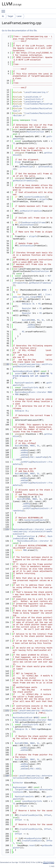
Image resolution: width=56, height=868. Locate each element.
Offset (23, 806)
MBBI (50, 392)
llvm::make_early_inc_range (32, 295)
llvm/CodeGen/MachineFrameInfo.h (32, 105)
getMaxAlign (26, 166)
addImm (31, 327)
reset (32, 845)
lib (3, 16)
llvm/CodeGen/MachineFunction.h (32, 109)
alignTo (43, 199)
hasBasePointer (34, 838)
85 (6, 364)
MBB (44, 290)
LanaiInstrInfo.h (33, 99)
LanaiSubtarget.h (33, 101)
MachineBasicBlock (23, 371)
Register (26, 308)
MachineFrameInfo (24, 382)
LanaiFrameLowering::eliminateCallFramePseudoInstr (32, 531)
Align (18, 162)
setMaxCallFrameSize (31, 211)
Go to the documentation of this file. (19, 30)
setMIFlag (26, 462)
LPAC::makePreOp (37, 457)
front (31, 373)
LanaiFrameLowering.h (36, 92)
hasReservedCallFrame (33, 222)
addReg (31, 324)
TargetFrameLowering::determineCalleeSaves (32, 790)
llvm (33, 120)
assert (18, 373)
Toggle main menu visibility (4, 9)
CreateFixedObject (30, 815)
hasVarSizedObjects (34, 197)
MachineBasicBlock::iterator (31, 392)
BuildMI (26, 320)
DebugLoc (26, 303)
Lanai (19, 16)
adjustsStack (27, 224)
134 (6, 529)
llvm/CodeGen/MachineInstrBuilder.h (32, 114)
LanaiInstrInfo (30, 387)
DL (34, 303)
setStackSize (27, 245)
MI (40, 294)
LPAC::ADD (34, 768)
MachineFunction (35, 131)
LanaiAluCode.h (32, 97)
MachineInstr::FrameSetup (32, 463)
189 (6, 775)
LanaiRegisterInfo (32, 801)
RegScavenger (20, 787)
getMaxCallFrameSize (24, 180)
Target (10, 16)
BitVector (18, 782)
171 (6, 710)
